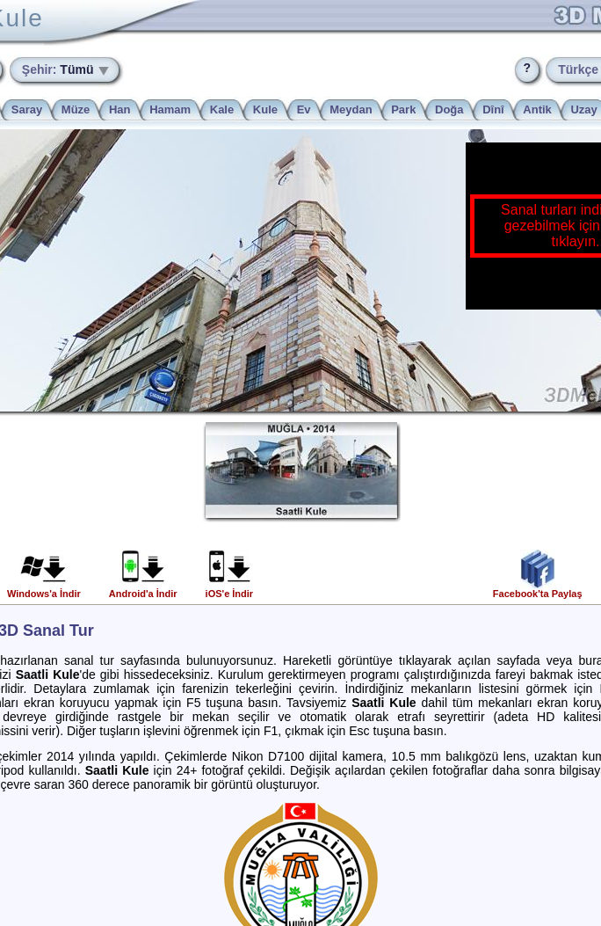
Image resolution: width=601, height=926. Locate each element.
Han (120, 109)
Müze (76, 109)
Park (403, 109)
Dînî (493, 109)
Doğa (449, 109)
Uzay (583, 109)
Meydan (350, 109)
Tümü (60, 69)
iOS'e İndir (230, 589)
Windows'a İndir (44, 589)
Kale (222, 109)
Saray (26, 109)
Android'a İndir (143, 589)
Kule (265, 109)
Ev (304, 109)
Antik (537, 109)
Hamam (170, 109)
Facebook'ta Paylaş (538, 589)
